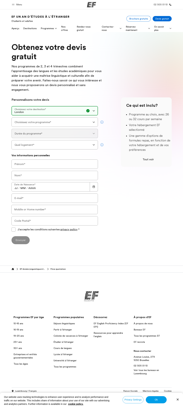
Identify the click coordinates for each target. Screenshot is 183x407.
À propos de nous (143, 323)
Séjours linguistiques (64, 323)
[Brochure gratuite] (139, 18)
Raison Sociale (130, 391)
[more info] (102, 122)
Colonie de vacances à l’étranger (71, 335)
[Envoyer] (21, 240)
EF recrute (139, 342)
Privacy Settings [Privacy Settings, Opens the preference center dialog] (133, 399)
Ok (156, 399)
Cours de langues (63, 348)
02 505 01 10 (141, 365)
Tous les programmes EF (147, 335)
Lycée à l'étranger (63, 354)
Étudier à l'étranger (64, 342)
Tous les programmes (65, 366)
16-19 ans (18, 329)
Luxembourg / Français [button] (24, 391)
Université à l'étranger (65, 360)
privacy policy (69, 229)
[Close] (177, 399)
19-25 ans (19, 335)
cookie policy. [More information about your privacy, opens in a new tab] (75, 404)
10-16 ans (18, 323)
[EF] (91, 4)
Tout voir (148, 159)
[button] (17, 4)
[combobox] (55, 110)
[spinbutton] (16, 188)
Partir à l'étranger (63, 329)
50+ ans (18, 348)
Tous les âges (21, 363)
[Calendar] (94, 186)
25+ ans (18, 342)
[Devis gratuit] (162, 18)
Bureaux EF (139, 329)
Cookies (168, 391)
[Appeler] (162, 4)
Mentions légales (151, 391)
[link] (41, 19)
